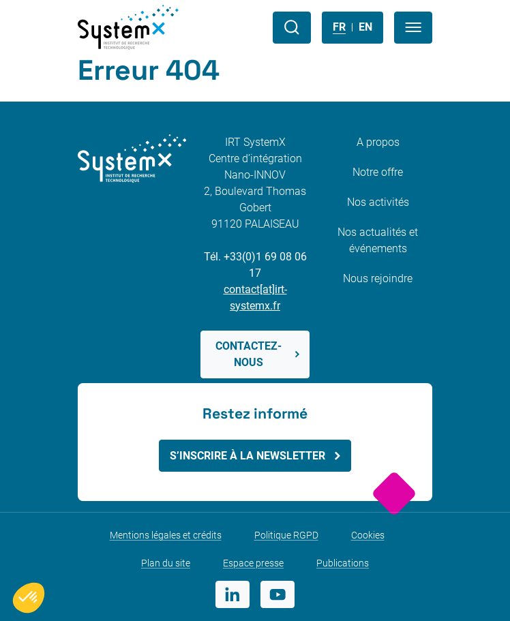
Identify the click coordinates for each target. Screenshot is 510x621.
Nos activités (378, 202)
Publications (342, 563)
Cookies (368, 535)
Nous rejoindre (377, 278)
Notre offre (377, 172)
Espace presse (253, 563)
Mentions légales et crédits (166, 535)
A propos (378, 142)
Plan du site (165, 563)
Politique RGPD (286, 535)
